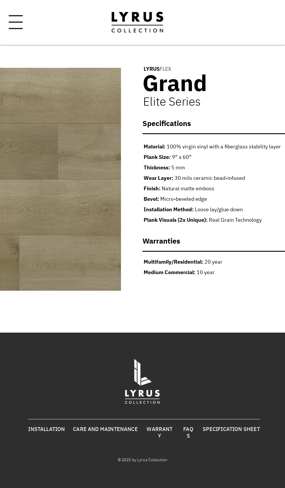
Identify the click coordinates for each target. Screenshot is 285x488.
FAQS (188, 432)
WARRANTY (159, 432)
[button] (16, 22)
